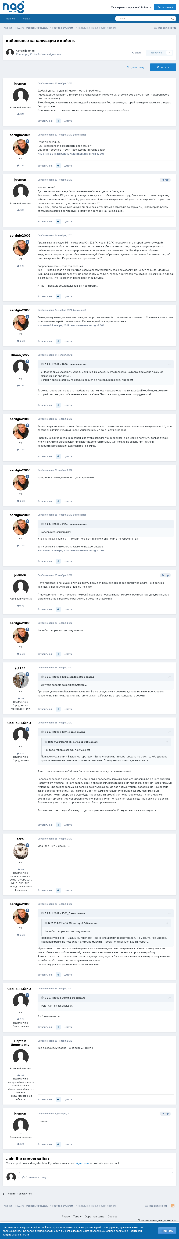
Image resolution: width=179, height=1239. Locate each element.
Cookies (112, 1216)
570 (20, 114)
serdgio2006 (20, 135)
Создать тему (135, 67)
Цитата (68, 120)
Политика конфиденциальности (157, 1220)
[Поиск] (132, 18)
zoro (20, 839)
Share (136, 52)
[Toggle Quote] (42, 364)
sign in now (82, 1163)
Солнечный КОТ (20, 723)
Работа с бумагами (49, 54)
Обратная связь (94, 1216)
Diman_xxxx (20, 355)
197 (20, 1075)
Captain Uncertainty (20, 1043)
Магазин (10, 18)
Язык (66, 1216)
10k (21, 698)
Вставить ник (45, 120)
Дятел (20, 668)
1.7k (20, 385)
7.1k (21, 869)
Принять (167, 1230)
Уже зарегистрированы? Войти (131, 7)
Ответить (163, 67)
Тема (77, 1216)
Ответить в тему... (35, 1177)
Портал (26, 18)
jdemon (30, 50)
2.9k (21, 165)
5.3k (21, 753)
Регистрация (165, 7)
